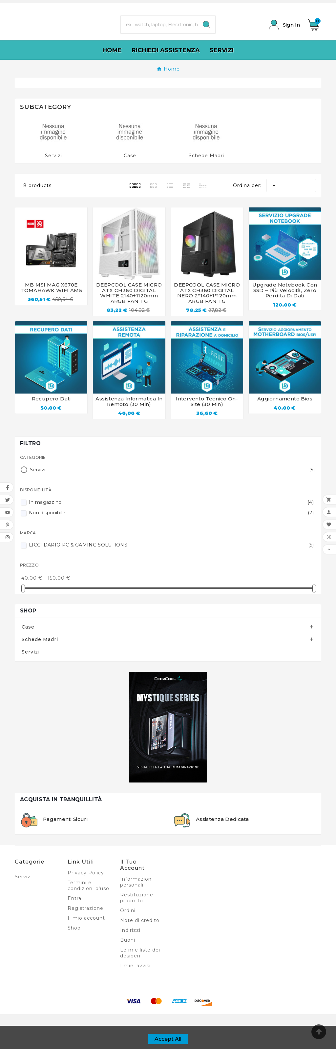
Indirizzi (130, 965)
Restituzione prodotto (136, 932)
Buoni (127, 975)
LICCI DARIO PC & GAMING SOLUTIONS (171, 580)
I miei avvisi (135, 1000)
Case (130, 190)
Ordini (128, 945)
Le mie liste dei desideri (140, 988)
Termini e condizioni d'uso (88, 920)
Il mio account (86, 953)
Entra (74, 933)
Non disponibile (171, 547)
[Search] (206, 42)
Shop (28, 645)
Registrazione (85, 943)
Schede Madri (206, 190)
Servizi (53, 190)
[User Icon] (284, 42)
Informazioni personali (136, 917)
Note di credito (139, 955)
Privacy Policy (86, 907)
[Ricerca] (159, 42)
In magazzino (171, 537)
